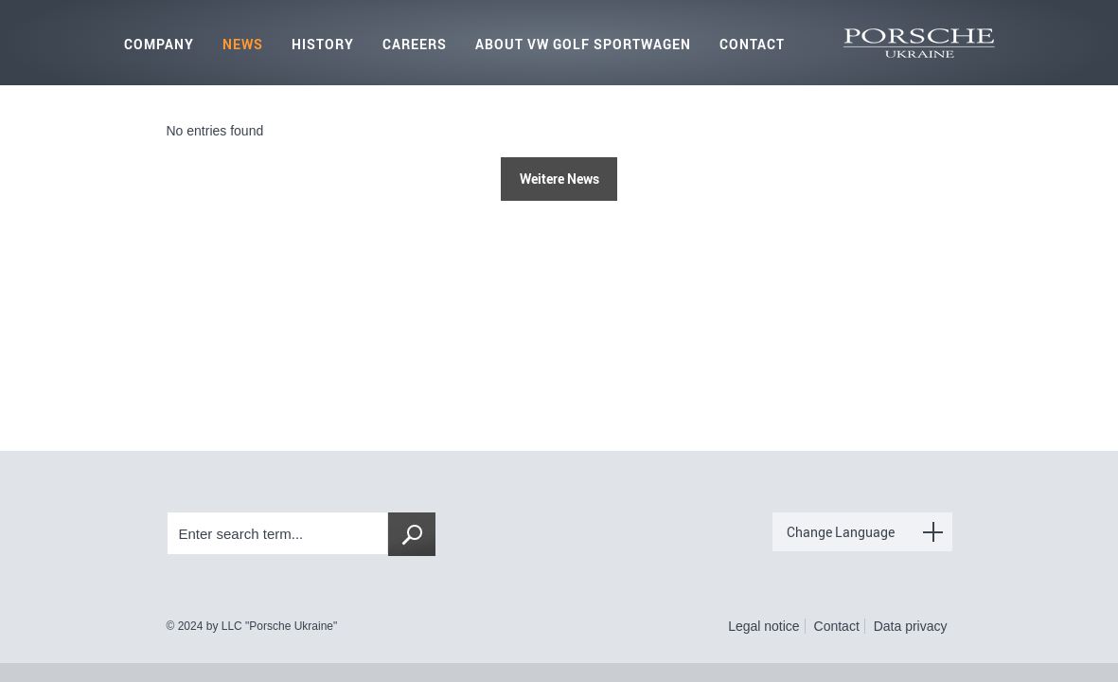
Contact (752, 44)
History (323, 44)
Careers (414, 44)
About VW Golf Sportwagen (583, 44)
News (242, 44)
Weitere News (559, 179)
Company (159, 44)
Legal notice (764, 626)
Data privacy (911, 626)
